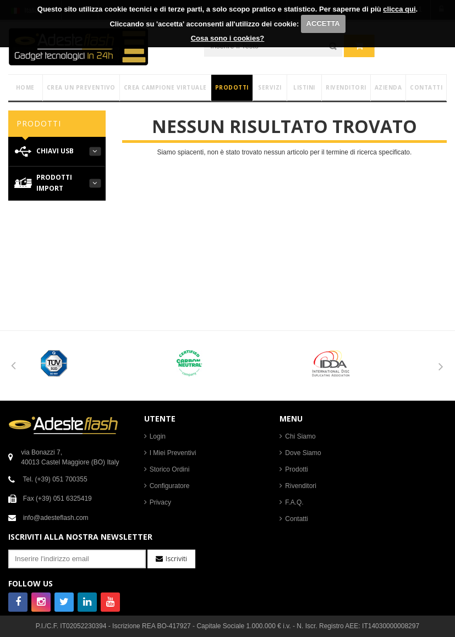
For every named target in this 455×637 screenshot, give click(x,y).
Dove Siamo (303, 453)
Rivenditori (300, 486)
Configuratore (170, 486)
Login (158, 436)
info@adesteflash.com (56, 518)
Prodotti (296, 469)
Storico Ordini (170, 469)
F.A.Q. (294, 502)
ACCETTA (323, 23)
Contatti (296, 519)
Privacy (160, 502)
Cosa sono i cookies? (228, 38)
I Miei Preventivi (173, 453)
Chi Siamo (300, 436)
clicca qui (399, 9)
